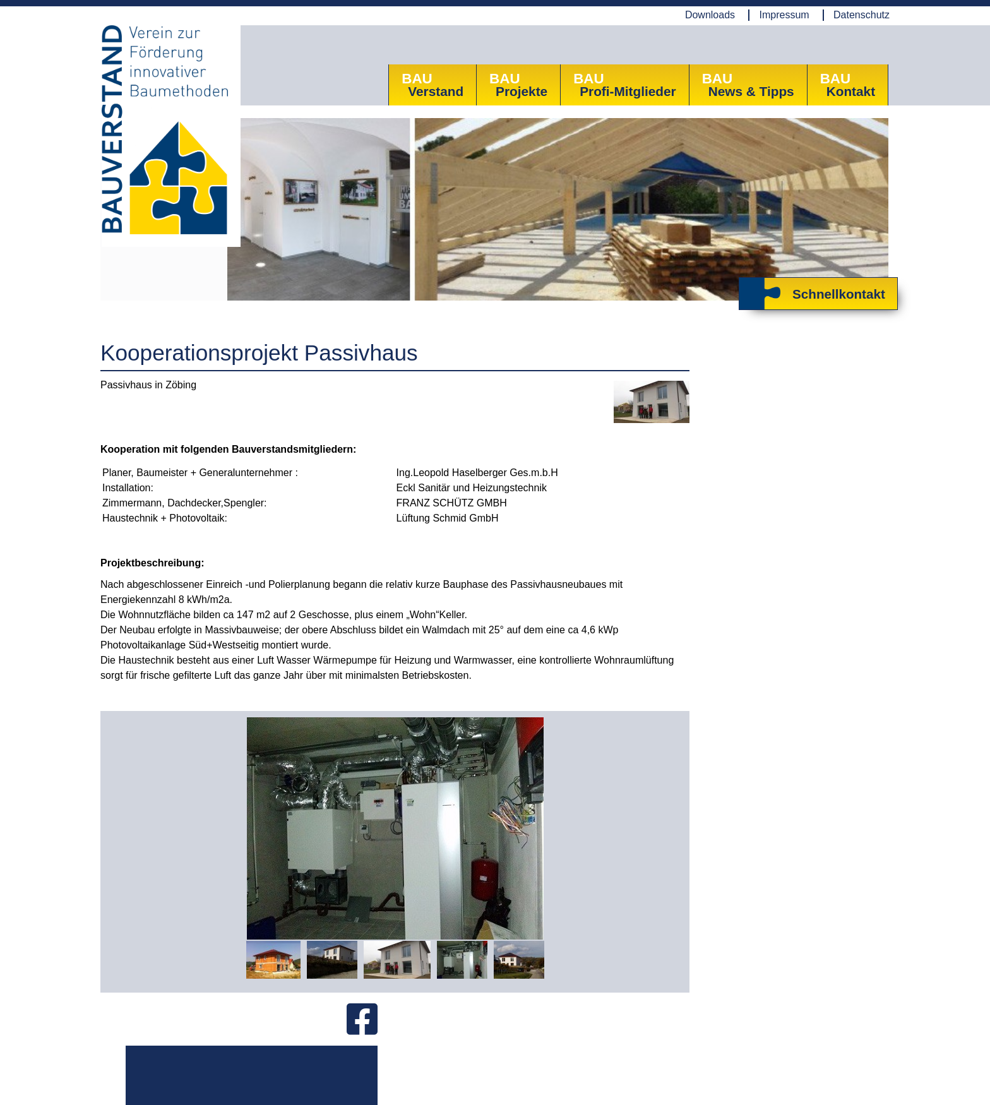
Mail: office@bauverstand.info (390, 1066)
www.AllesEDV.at (867, 1088)
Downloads (710, 14)
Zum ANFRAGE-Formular (764, 585)
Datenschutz (861, 14)
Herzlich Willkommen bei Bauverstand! (773, 515)
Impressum (784, 14)
